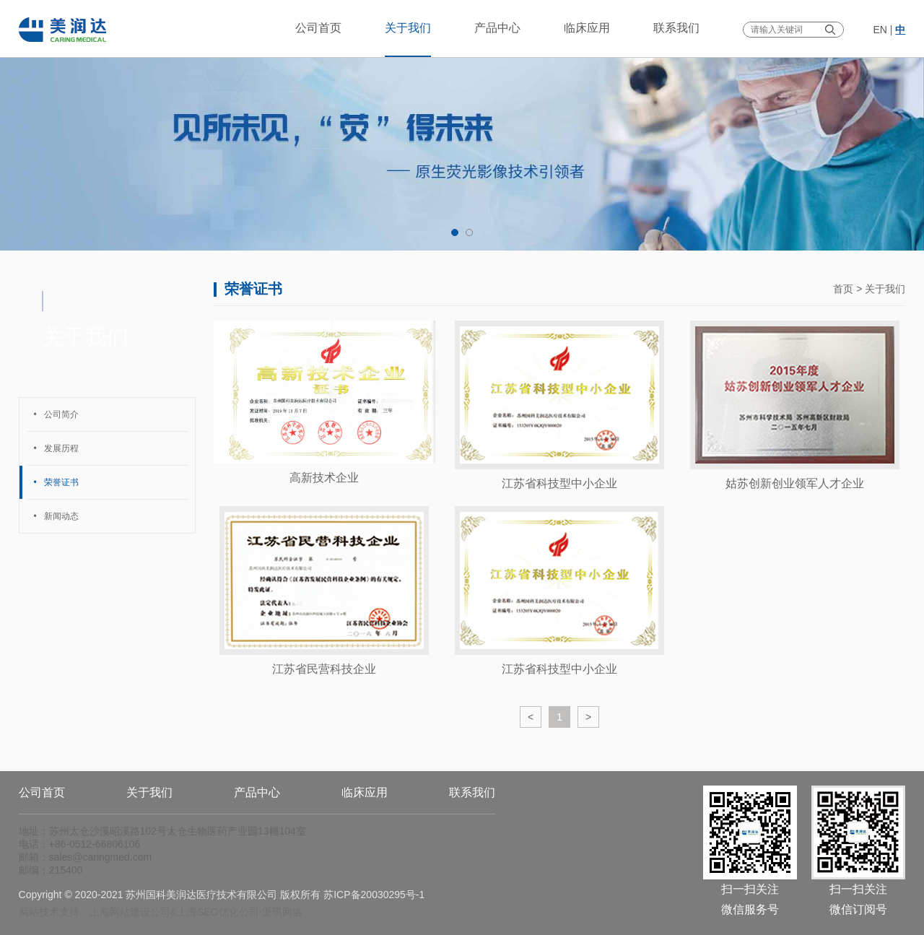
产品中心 (497, 28)
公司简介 (56, 414)
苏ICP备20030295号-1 (373, 894)
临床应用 (587, 28)
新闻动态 (56, 516)
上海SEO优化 (208, 912)
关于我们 (408, 28)
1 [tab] (454, 232)
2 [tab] (469, 232)
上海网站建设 (120, 912)
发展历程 (56, 448)
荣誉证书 (56, 482)
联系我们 (676, 28)
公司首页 (318, 28)
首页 (843, 289)
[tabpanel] (462, 125)
